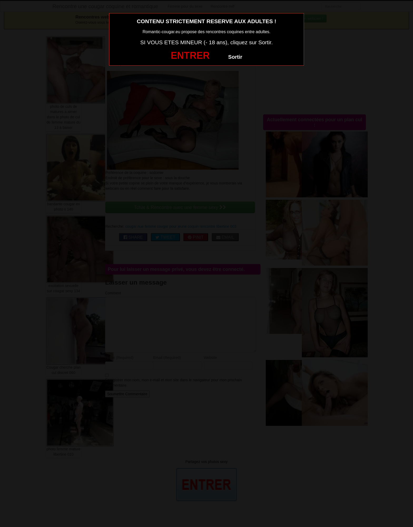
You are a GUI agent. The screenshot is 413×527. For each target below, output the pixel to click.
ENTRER (190, 55)
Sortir (235, 57)
